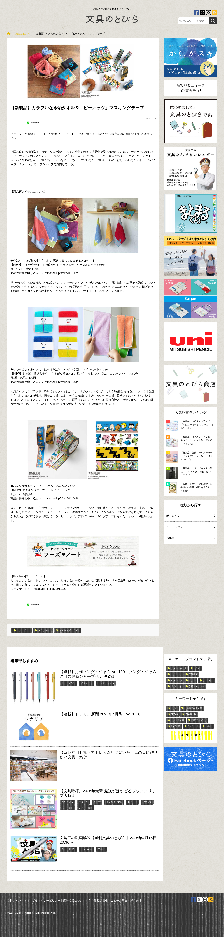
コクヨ (96, 802)
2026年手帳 (190, 714)
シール (173, 708)
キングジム (67, 802)
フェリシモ (47, 630)
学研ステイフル (196, 686)
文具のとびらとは (18, 900)
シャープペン (68, 682)
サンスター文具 (114, 802)
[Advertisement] (190, 599)
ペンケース (192, 726)
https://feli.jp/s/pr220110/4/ (61, 498)
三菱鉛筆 (193, 674)
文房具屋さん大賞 (193, 708)
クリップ (83, 802)
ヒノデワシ (176, 674)
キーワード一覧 (189, 735)
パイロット (86, 682)
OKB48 (174, 714)
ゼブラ (191, 680)
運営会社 (135, 900)
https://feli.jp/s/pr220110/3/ (61, 381)
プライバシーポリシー (46, 900)
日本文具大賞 (177, 720)
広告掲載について (74, 900)
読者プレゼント (199, 720)
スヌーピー (22, 630)
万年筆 (190, 538)
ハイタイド (67, 807)
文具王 (101, 848)
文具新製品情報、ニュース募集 (107, 900)
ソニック (147, 802)
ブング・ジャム (106, 682)
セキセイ (132, 802)
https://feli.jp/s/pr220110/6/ (49, 588)
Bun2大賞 (175, 726)
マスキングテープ (75, 630)
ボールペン (190, 515)
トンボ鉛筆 (86, 848)
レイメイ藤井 (85, 807)
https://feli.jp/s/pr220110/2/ (61, 273)
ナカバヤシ (176, 680)
